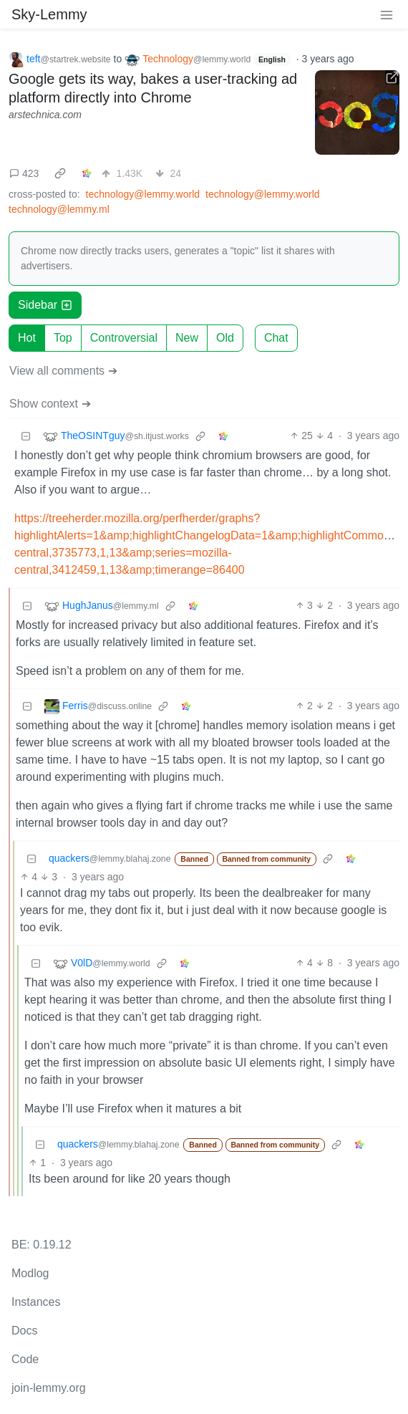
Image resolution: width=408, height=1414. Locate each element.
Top (63, 338)
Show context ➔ (50, 404)
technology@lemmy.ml (59, 209)
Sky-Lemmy (49, 14)
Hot (27, 338)
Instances (35, 1302)
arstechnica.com (45, 114)
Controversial (123, 338)
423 (24, 173)
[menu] (387, 14)
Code (25, 1359)
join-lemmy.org (48, 1388)
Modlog (30, 1273)
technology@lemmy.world (143, 194)
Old (225, 338)
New (186, 338)
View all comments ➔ (63, 371)
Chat (276, 338)
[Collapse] (25, 436)
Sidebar (45, 305)
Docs (24, 1330)
